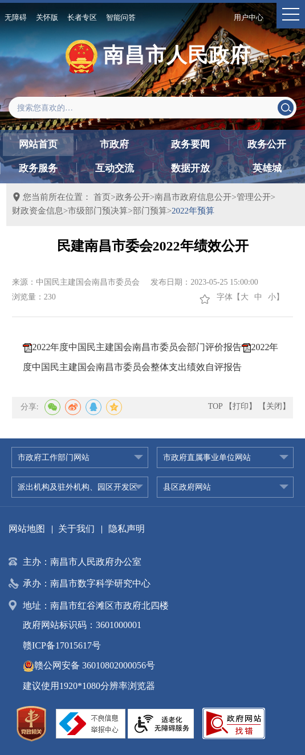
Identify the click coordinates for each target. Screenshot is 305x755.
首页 (102, 197)
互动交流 (114, 168)
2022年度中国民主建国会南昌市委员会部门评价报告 (137, 347)
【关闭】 (274, 406)
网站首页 (38, 144)
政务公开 (266, 144)
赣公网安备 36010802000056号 (89, 665)
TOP (215, 406)
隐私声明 (126, 529)
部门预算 (150, 210)
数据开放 (190, 168)
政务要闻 (190, 144)
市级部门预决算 (98, 210)
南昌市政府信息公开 (192, 197)
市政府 (114, 144)
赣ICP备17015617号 (62, 645)
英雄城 (267, 168)
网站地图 (27, 529)
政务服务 (38, 168)
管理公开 (254, 197)
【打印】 (241, 406)
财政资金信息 (37, 210)
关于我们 (76, 529)
